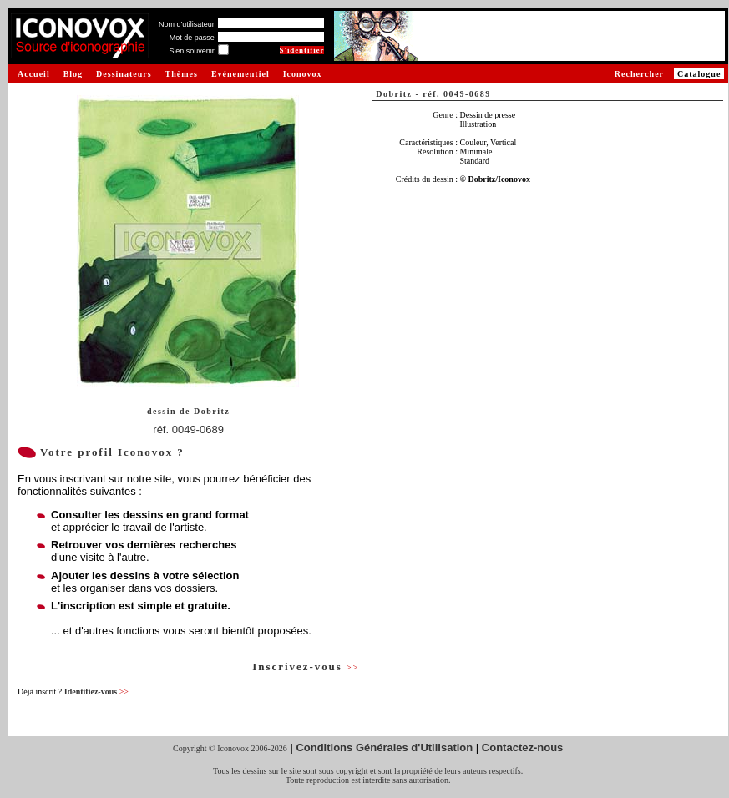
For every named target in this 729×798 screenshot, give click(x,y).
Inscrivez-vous (305, 666)
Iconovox (302, 73)
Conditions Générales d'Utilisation (384, 747)
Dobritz (212, 411)
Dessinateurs (123, 73)
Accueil (34, 73)
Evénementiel (240, 73)
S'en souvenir (191, 51)
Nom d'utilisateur (187, 24)
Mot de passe (192, 37)
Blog (73, 73)
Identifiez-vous (96, 691)
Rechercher (639, 73)
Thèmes (181, 73)
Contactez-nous (523, 747)
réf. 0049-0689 (188, 429)
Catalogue (699, 73)
